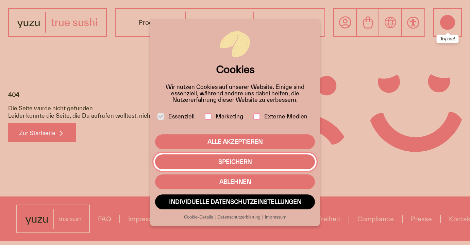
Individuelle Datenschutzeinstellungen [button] (235, 202)
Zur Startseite (37, 133)
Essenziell (176, 116)
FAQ (104, 219)
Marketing (224, 116)
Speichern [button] (235, 161)
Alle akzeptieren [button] (235, 141)
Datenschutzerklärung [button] (239, 217)
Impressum (145, 219)
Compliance (375, 219)
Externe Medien (280, 116)
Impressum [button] (275, 217)
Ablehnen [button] (235, 181)
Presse (421, 219)
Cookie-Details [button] (199, 217)
